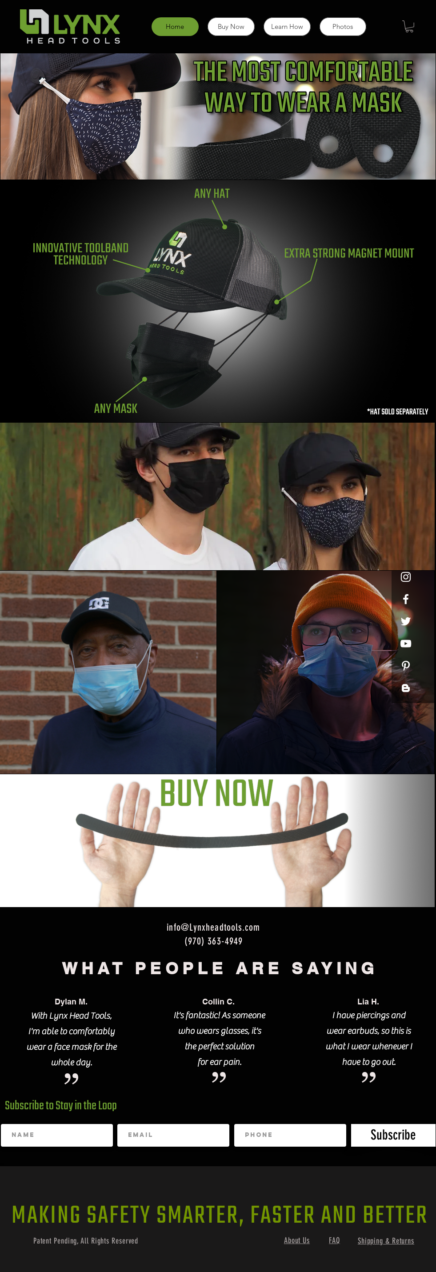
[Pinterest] (405, 665)
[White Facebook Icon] (405, 599)
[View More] (325, 672)
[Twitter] (405, 621)
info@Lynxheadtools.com (213, 927)
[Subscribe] (393, 1135)
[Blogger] (405, 688)
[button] (409, 26)
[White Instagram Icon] (405, 577)
